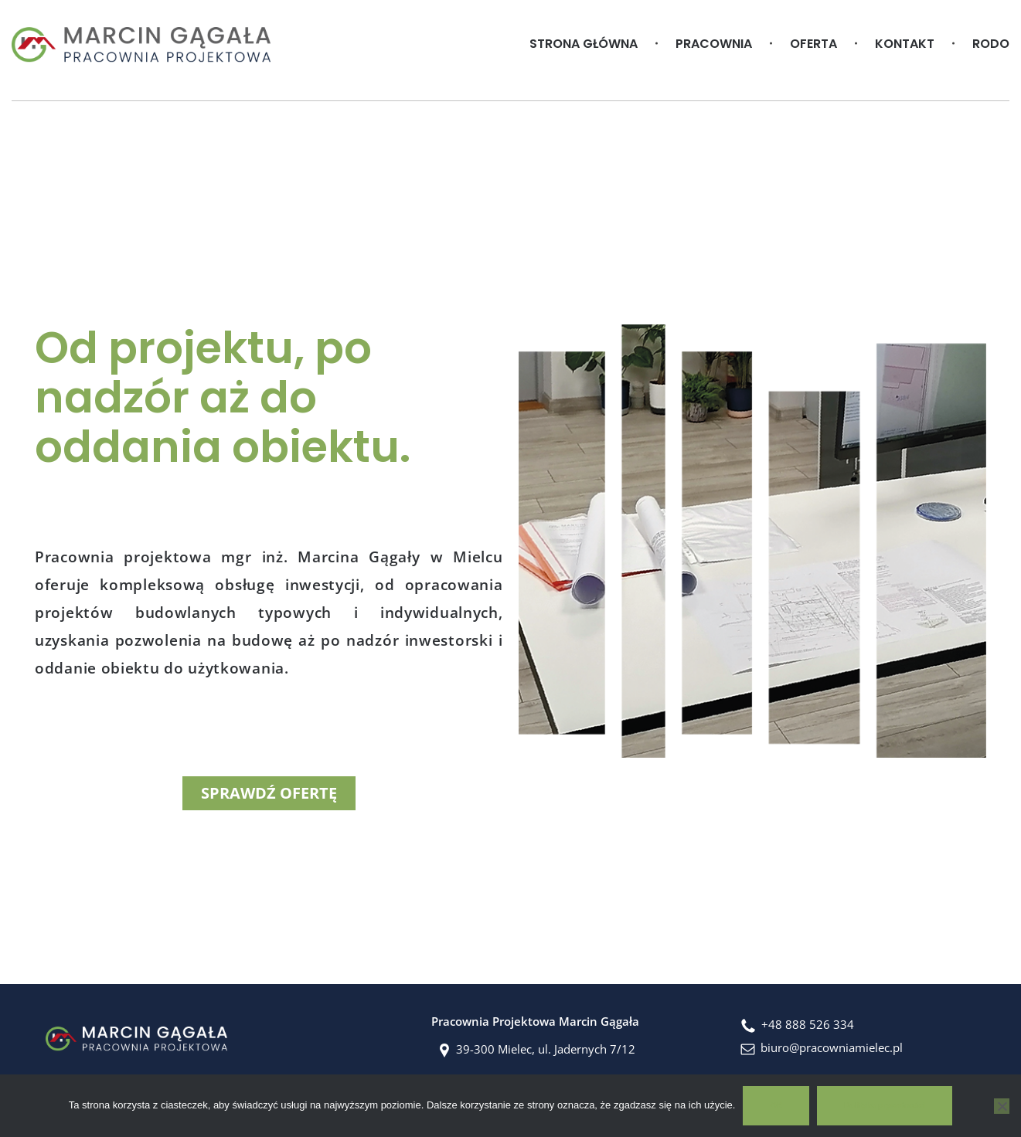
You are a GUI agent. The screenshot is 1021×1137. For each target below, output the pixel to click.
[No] (1001, 1106)
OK (776, 1105)
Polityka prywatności (884, 1105)
